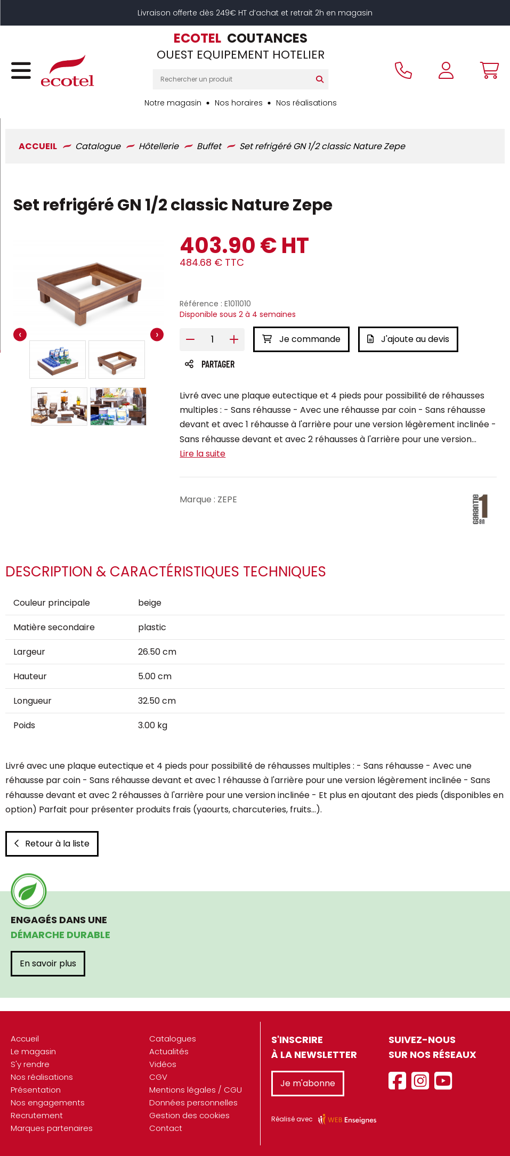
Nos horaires (239, 102)
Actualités (169, 1051)
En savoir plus (48, 963)
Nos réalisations (306, 102)
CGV (158, 1076)
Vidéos (162, 1064)
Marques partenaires (52, 1128)
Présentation (36, 1089)
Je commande (301, 339)
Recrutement (37, 1115)
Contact (165, 1128)
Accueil (25, 1038)
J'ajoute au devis (408, 339)
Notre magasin (172, 102)
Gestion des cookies (189, 1115)
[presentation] (20, 334)
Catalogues (172, 1038)
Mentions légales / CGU (195, 1089)
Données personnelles (193, 1102)
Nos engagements (48, 1102)
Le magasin (33, 1051)
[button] (57, 359)
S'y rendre (30, 1064)
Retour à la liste (52, 843)
